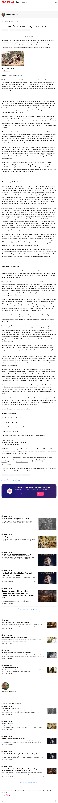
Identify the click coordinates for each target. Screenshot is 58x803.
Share (12, 480)
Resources (25, 2)
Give (19, 480)
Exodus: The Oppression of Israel (13, 418)
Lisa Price (6, 650)
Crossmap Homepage (7, 790)
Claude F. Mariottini (12, 14)
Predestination (26, 30)
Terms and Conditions (36, 790)
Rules (44, 790)
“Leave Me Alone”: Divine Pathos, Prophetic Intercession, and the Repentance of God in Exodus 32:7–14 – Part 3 (22, 769)
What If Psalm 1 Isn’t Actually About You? (14, 637)
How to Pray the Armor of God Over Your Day (15, 622)
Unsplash (30, 36)
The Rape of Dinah (9, 537)
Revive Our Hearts (8, 635)
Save (4, 480)
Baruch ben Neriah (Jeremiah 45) (15, 519)
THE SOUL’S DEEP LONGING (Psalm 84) (17, 555)
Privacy (28, 790)
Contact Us (4, 792)
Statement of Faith (21, 790)
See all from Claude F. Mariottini (29, 610)
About (14, 790)
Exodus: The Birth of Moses (11, 422)
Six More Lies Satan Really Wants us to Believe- (16, 652)
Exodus (11, 30)
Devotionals (5, 30)
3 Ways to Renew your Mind (10, 667)
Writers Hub (49, 790)
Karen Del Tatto (8, 665)
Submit (40, 494)
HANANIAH (6, 620)
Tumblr (18, 462)
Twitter (4, 462)
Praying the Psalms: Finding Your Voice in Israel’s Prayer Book (20, 754)
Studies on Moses (39, 435)
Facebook (39, 460)
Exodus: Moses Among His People (14, 427)
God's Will (18, 30)
